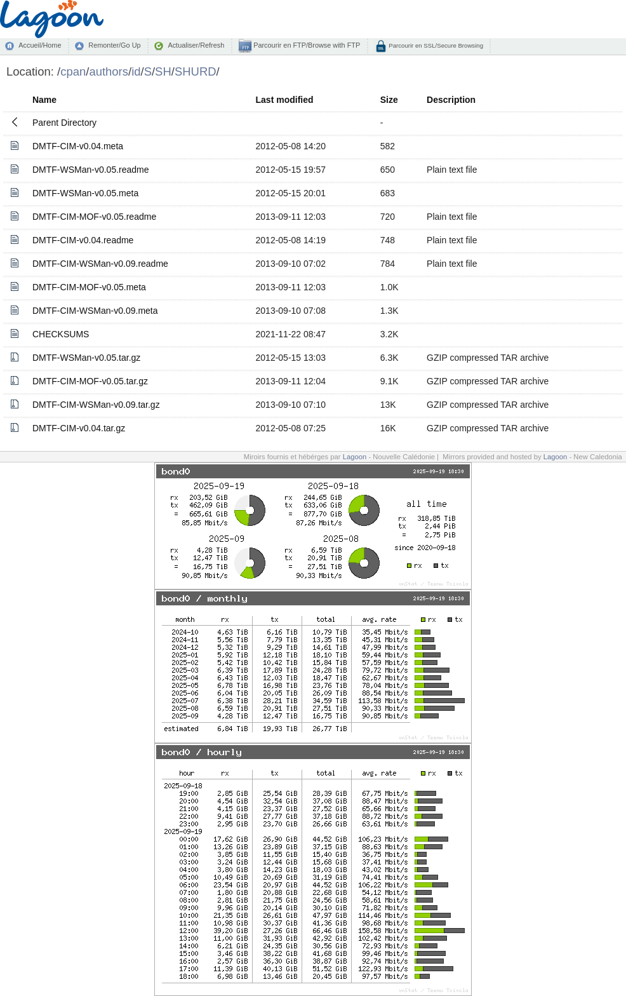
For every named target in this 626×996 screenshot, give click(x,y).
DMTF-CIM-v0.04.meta (77, 146)
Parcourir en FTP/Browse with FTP (305, 45)
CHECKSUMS (60, 334)
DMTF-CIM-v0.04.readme (82, 240)
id (135, 71)
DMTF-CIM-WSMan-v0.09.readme (100, 264)
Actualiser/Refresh (196, 45)
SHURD (195, 71)
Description (451, 100)
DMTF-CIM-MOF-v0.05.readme (94, 217)
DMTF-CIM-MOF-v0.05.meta (89, 287)
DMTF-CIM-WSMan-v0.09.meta (95, 311)
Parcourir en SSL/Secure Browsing (435, 45)
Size (389, 100)
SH (163, 71)
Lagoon (355, 457)
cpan (73, 71)
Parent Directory (64, 123)
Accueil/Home (39, 45)
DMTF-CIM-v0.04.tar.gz (78, 428)
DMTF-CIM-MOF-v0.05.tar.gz (90, 381)
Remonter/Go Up (114, 45)
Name (44, 100)
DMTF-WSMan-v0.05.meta (85, 193)
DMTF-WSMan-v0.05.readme (90, 170)
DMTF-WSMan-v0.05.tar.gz (86, 358)
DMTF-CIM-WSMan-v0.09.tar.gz (96, 405)
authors (108, 71)
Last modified (285, 100)
